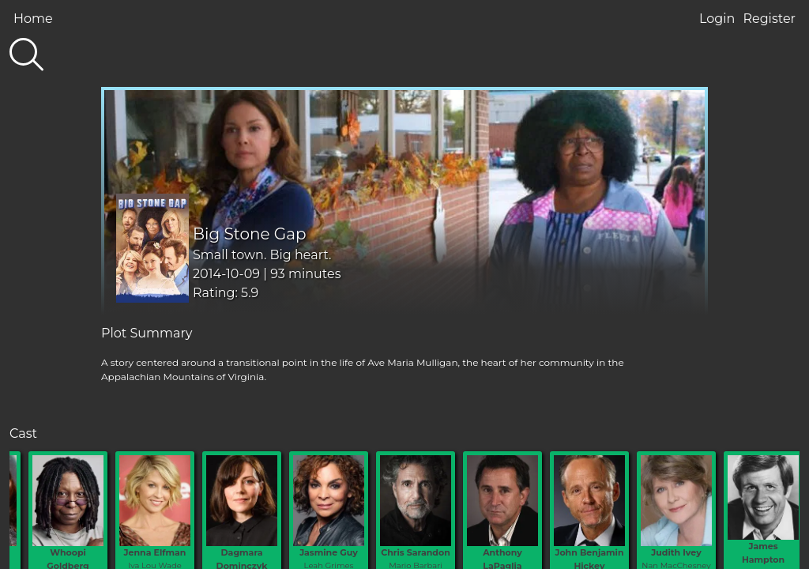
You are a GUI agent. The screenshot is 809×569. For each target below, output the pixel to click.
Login (717, 18)
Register (769, 18)
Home (33, 18)
